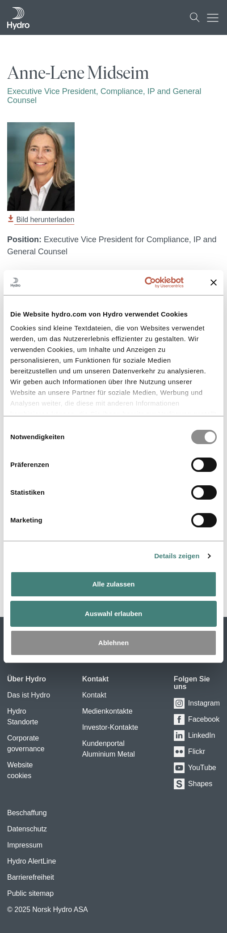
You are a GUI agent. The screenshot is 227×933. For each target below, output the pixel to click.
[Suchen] (195, 17)
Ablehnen (113, 642)
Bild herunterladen (40, 219)
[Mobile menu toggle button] (215, 17)
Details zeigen (176, 556)
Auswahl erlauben (113, 613)
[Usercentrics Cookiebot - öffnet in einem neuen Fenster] (155, 282)
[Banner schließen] (213, 282)
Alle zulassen (113, 584)
